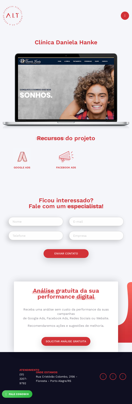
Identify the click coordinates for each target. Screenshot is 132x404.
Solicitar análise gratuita (66, 341)
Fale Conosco (17, 394)
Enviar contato (66, 253)
